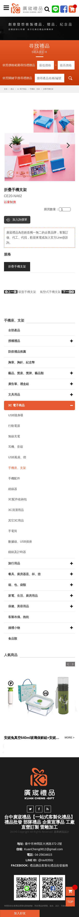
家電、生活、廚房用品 (23, 595)
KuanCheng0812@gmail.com (43, 849)
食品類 (12, 638)
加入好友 (20, 913)
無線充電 (14, 436)
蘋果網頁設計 (61, 832)
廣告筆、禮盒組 (18, 384)
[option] (39, 145)
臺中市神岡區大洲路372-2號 (43, 843)
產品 (12, 89)
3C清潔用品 (16, 510)
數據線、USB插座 (20, 541)
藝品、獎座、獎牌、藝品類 (26, 373)
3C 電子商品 (21, 89)
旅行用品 (14, 563)
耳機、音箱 (15, 446)
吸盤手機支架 (20, 291)
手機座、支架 (35, 89)
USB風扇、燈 (17, 457)
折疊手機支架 (17, 266)
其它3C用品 (16, 520)
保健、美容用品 (18, 606)
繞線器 (12, 489)
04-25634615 (43, 854)
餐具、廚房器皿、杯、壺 (24, 574)
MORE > (69, 737)
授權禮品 (14, 341)
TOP (70, 901)
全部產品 (14, 330)
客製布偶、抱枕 (18, 617)
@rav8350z (45, 860)
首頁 (5, 89)
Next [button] (70, 145)
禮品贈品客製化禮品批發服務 (49, 865)
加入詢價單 (19, 219)
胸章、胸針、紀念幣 (21, 362)
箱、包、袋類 (17, 585)
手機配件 (14, 478)
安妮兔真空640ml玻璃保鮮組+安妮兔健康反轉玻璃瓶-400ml (33, 738)
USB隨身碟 (15, 415)
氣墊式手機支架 (57, 291)
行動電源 (14, 425)
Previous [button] (8, 145)
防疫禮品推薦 (17, 351)
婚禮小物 (14, 627)
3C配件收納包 (17, 499)
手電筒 (12, 531)
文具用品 (14, 394)
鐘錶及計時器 (17, 552)
